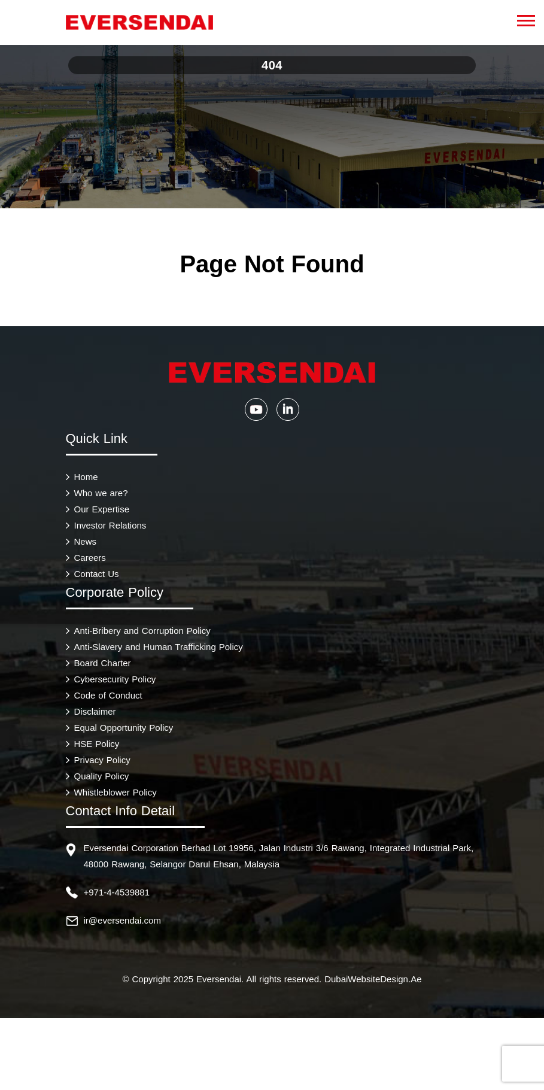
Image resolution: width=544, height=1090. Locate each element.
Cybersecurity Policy (115, 679)
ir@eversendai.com (122, 920)
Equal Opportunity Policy (124, 727)
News (85, 541)
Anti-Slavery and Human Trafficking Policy (158, 647)
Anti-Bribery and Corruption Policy (142, 631)
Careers (90, 557)
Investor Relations (110, 525)
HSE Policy (97, 744)
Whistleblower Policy (115, 792)
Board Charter (102, 663)
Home (86, 477)
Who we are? (101, 493)
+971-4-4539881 (117, 892)
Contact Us (96, 574)
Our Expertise (102, 509)
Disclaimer (95, 711)
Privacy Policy (102, 760)
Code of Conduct (108, 695)
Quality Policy (101, 776)
